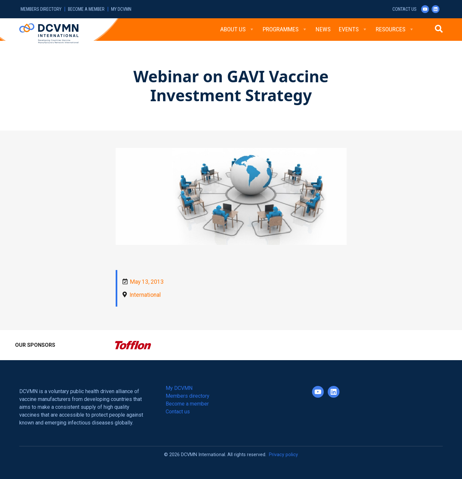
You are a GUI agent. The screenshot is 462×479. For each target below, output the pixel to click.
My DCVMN (121, 9)
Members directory (41, 9)
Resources (395, 29)
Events (353, 29)
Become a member (86, 9)
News (323, 29)
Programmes (285, 29)
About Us (237, 29)
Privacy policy (283, 454)
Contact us (404, 9)
